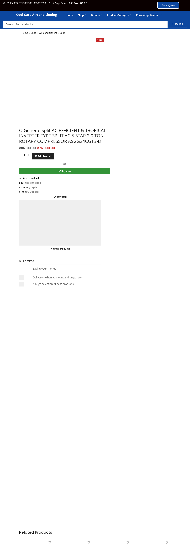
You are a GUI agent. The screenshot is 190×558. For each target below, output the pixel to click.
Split (62, 32)
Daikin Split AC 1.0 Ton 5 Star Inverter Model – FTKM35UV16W (36, 411)
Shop (33, 32)
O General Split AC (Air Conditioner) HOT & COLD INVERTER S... (75, 411)
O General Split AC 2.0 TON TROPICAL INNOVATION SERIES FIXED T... (114, 411)
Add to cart (91, 80)
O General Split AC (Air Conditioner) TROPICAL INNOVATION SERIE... (153, 411)
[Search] (177, 24)
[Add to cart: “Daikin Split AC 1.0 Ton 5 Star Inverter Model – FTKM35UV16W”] (43, 427)
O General (80, 115)
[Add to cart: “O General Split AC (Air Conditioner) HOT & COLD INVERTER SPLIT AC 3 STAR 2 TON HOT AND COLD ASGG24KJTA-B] (82, 427)
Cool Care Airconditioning (36, 14)
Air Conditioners (48, 32)
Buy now (92, 94)
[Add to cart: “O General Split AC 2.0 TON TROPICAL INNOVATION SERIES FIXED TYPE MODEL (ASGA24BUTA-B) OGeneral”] (121, 427)
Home (25, 32)
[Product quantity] (71, 80)
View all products (138, 63)
